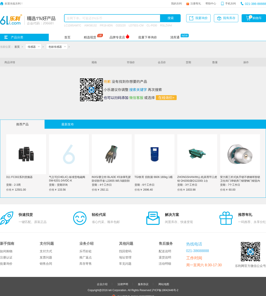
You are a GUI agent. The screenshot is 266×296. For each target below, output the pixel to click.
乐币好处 (85, 230)
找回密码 (125, 230)
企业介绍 (102, 263)
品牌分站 (130, 288)
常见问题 (125, 242)
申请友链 (143, 282)
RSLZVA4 (166, 25)
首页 (67, 37)
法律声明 (122, 263)
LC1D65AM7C (72, 25)
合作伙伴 (122, 282)
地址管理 (125, 236)
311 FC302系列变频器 (19, 177)
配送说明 (165, 230)
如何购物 (6, 230)
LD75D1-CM (136, 25)
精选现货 (90, 37)
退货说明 (165, 236)
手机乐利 (230, 3)
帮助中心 (210, 3)
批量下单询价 (147, 37)
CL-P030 (152, 25)
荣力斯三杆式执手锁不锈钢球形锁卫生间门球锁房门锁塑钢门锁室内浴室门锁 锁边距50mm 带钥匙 (240, 181)
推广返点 (85, 236)
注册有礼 (195, 3)
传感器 (32, 46)
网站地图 (163, 263)
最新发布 (67, 124)
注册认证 (6, 236)
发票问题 (46, 236)
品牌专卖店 (117, 37)
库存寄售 (85, 242)
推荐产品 (22, 124)
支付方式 (46, 230)
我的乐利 (176, 3)
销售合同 (46, 242)
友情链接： (113, 288)
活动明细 (165, 242)
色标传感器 (55, 46)
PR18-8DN (106, 25)
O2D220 (121, 25)
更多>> (150, 288)
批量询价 (6, 242)
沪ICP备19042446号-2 (165, 269)
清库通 (175, 37)
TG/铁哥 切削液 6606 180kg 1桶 (153, 177)
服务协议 (143, 263)
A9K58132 (90, 25)
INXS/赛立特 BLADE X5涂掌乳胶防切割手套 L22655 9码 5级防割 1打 (111, 181)
